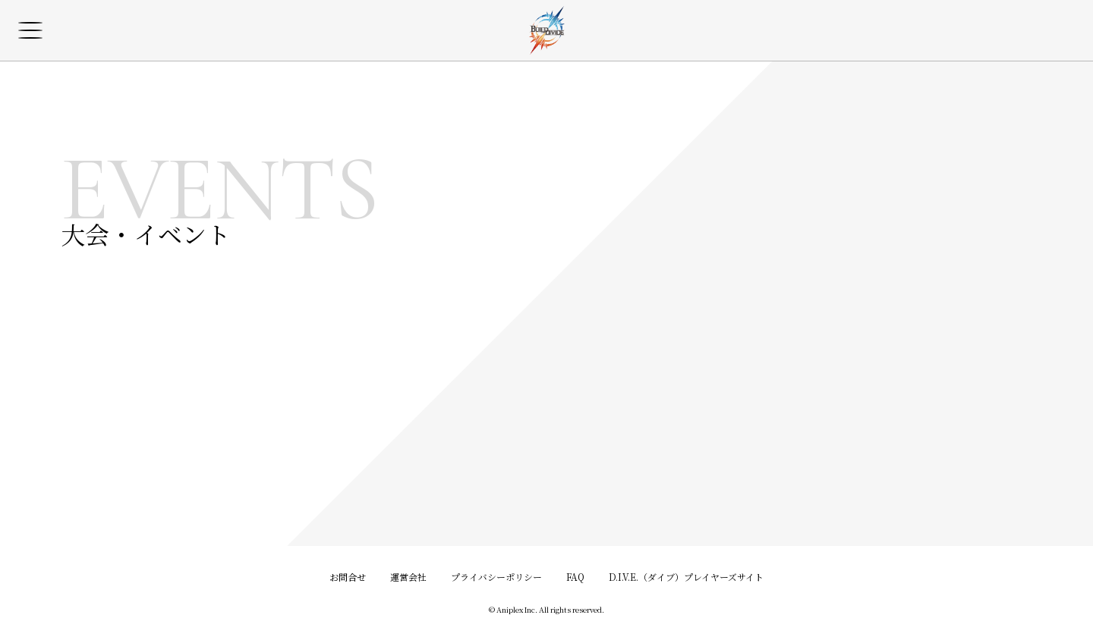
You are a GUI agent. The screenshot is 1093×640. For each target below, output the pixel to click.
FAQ (575, 576)
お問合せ (347, 576)
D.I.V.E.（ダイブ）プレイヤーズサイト (686, 576)
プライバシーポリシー (496, 576)
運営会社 (408, 576)
